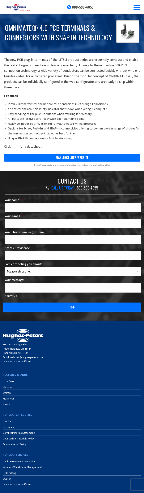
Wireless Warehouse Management (22, 465)
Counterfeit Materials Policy (19, 437)
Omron (7, 391)
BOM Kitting (9, 471)
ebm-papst (9, 385)
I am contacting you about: (25, 264)
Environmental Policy (15, 442)
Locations (8, 425)
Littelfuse (8, 380)
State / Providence (19, 248)
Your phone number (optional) (25, 232)
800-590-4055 (82, 7)
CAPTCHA (11, 296)
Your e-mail (14, 216)
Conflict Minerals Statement (19, 431)
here (15, 146)
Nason (6, 402)
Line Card (8, 419)
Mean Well (8, 397)
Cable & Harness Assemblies (19, 460)
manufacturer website (72, 157)
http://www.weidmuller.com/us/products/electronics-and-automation (72, 165)
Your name (13, 200)
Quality (7, 477)
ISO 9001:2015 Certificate (17, 360)
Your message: (14, 280)
